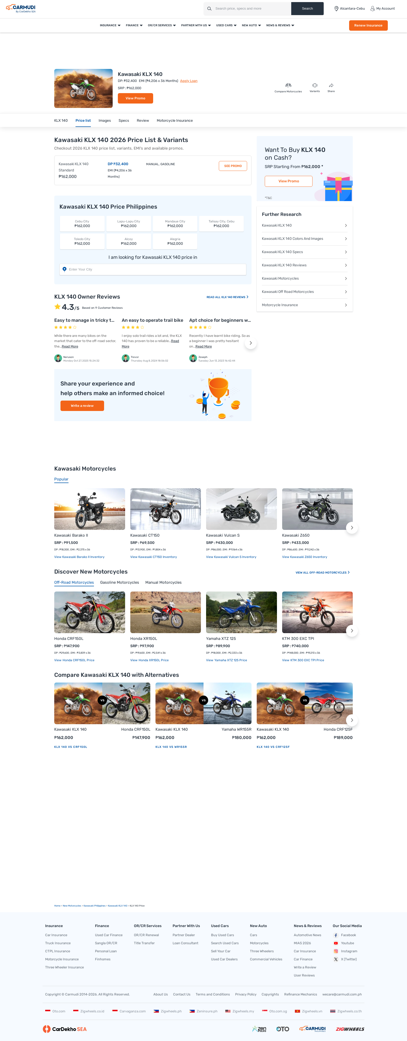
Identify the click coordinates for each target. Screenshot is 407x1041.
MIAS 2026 (302, 943)
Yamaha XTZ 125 (221, 638)
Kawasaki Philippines (95, 905)
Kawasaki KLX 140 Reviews (305, 265)
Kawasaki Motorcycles (305, 278)
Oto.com (55, 1011)
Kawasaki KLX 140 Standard (74, 167)
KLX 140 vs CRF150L (70, 747)
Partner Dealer (184, 935)
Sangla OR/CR (106, 943)
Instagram (345, 951)
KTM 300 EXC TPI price (307, 660)
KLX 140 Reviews (235, 297)
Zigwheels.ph (168, 1011)
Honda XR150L (143, 638)
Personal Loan (106, 951)
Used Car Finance (109, 935)
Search (307, 8)
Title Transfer (144, 943)
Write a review (82, 406)
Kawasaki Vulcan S (223, 535)
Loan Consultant (185, 943)
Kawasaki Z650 (296, 535)
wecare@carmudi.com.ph (342, 994)
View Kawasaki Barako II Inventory (79, 557)
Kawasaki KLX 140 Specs (305, 252)
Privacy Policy (245, 994)
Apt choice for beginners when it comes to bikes (241, 320)
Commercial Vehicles (266, 959)
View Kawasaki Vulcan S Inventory (231, 557)
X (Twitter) (345, 959)
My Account (382, 8)
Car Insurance (56, 935)
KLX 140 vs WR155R (171, 747)
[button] (251, 343)
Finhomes (103, 959)
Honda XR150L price (153, 660)
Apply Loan (189, 81)
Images (105, 120)
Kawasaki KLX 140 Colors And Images (305, 238)
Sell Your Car (220, 951)
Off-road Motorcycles (329, 572)
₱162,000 (82, 223)
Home (57, 905)
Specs (124, 120)
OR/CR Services (160, 25)
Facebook (344, 935)
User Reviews (304, 975)
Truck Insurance (58, 943)
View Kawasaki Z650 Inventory (304, 557)
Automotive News (307, 935)
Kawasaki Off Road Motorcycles (305, 292)
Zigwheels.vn (308, 1011)
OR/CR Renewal (146, 935)
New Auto (249, 25)
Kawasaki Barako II (71, 535)
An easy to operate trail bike (152, 320)
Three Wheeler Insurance (64, 967)
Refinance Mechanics (300, 994)
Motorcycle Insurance (175, 120)
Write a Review (305, 967)
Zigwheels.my (239, 1011)
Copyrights (270, 994)
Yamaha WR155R (237, 729)
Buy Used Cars (222, 935)
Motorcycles (259, 943)
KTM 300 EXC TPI (298, 638)
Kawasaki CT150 (145, 535)
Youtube (343, 943)
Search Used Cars (225, 943)
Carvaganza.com (129, 1011)
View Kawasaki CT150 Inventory (153, 557)
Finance (132, 25)
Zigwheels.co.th (346, 1011)
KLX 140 (61, 120)
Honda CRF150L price (78, 660)
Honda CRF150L (68, 638)
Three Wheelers (262, 951)
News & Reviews (278, 25)
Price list (83, 120)
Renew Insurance (368, 25)
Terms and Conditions (213, 994)
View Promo (135, 98)
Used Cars (224, 25)
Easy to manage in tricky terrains (90, 320)
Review (143, 120)
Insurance (108, 25)
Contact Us (182, 994)
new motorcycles (72, 905)
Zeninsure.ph (203, 1011)
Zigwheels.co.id (88, 1011)
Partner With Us (194, 25)
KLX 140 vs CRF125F (273, 747)
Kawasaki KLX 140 (305, 225)
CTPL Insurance (57, 951)
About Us (160, 994)
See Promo (233, 166)
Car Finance (303, 959)
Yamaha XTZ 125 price (230, 660)
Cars (253, 935)
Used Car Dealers (224, 959)
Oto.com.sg (274, 1011)
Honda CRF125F (338, 729)
